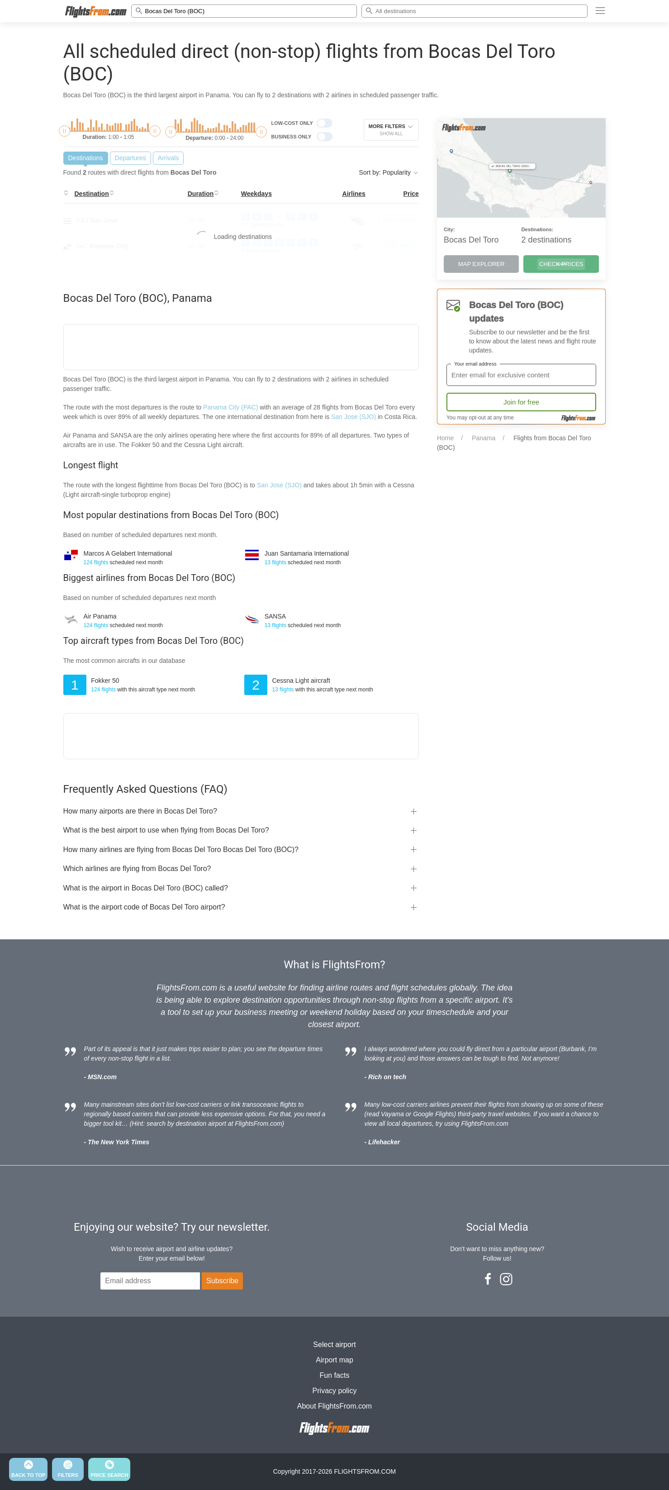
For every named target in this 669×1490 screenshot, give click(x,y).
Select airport (334, 1344)
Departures (130, 158)
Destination (92, 193)
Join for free (521, 402)
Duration (201, 193)
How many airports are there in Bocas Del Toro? (140, 811)
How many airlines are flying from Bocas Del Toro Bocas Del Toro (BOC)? (181, 849)
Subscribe (222, 1281)
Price (411, 193)
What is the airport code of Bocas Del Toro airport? (144, 907)
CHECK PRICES (561, 264)
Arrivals (168, 158)
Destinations (85, 158)
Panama (483, 438)
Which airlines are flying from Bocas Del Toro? (137, 868)
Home (445, 438)
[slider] (64, 131)
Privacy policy (335, 1391)
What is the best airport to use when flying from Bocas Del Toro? (166, 830)
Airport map (334, 1360)
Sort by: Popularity (389, 172)
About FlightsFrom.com (334, 1406)
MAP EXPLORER (481, 264)
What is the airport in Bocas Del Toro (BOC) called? (145, 888)
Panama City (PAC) (230, 407)
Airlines (353, 193)
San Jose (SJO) (353, 416)
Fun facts (335, 1375)
